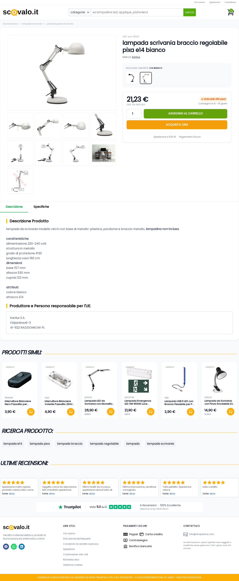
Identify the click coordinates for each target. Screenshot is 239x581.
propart (9, 397)
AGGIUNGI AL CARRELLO (185, 113)
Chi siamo (199, 2)
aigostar (129, 397)
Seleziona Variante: (144, 68)
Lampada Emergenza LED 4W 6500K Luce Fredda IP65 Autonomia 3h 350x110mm (139, 405)
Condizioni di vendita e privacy (81, 543)
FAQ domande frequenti (76, 538)
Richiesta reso (71, 559)
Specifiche (42, 207)
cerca (189, 12)
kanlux (136, 57)
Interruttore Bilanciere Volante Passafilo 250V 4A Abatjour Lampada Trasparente (58, 405)
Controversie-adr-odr (75, 554)
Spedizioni (214, 2)
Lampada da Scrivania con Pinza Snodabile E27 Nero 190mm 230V (219, 404)
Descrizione (14, 207)
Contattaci (230, 2)
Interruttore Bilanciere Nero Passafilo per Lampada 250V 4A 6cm (19, 404)
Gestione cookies (73, 564)
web (166, 397)
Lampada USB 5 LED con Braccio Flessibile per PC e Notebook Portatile (179, 404)
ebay (12, 493)
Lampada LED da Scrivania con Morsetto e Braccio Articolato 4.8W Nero (98, 405)
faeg (47, 397)
